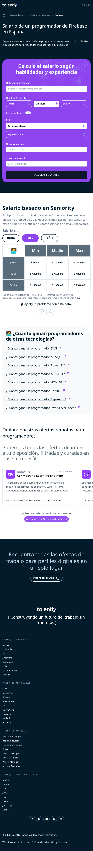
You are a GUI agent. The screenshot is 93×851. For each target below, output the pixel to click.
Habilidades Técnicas (18, 82)
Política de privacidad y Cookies (49, 842)
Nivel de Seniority (16, 97)
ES (89, 5)
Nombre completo (16, 144)
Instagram (39, 819)
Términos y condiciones (15, 842)
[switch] (28, 113)
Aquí (77, 297)
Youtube (46, 819)
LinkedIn (32, 819)
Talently (9, 5)
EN (83, 5)
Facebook (54, 819)
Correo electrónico (16, 158)
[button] (46, 89)
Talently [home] (46, 609)
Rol (8, 120)
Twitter (61, 819)
